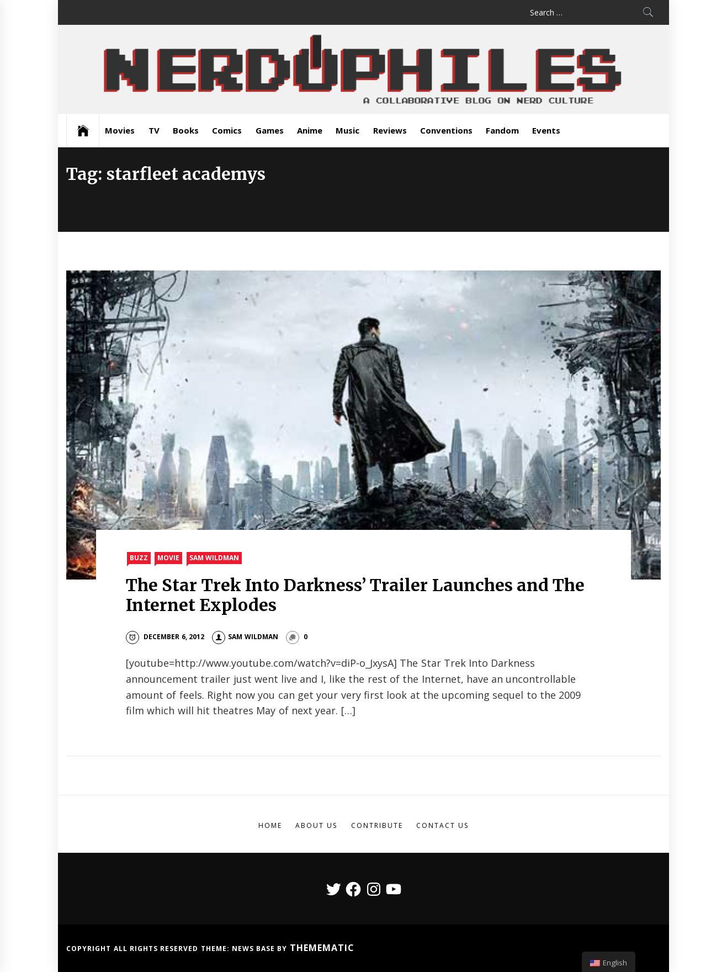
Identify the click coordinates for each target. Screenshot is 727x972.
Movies (120, 130)
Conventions (446, 130)
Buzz (139, 557)
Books (186, 130)
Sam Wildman (214, 557)
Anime (309, 130)
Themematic (322, 948)
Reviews (390, 130)
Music (347, 130)
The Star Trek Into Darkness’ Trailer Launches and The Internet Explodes (355, 595)
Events (546, 130)
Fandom (502, 130)
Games (270, 130)
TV (154, 130)
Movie (168, 557)
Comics (227, 130)
